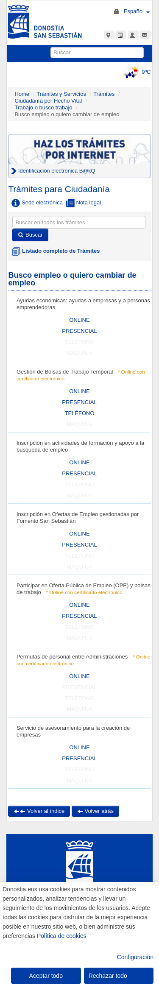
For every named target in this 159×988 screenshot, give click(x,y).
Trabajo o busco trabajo (43, 107)
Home (21, 94)
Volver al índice (39, 811)
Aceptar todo (46, 975)
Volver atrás (95, 811)
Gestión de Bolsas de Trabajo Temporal (65, 371)
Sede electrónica (36, 203)
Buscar (30, 235)
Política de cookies (61, 935)
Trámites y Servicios (61, 94)
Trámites (103, 94)
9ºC (135, 72)
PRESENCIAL (79, 331)
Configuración (135, 957)
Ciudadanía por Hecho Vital (48, 101)
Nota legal (83, 203)
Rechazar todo (108, 975)
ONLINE (79, 320)
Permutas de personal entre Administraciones (72, 656)
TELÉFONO (79, 413)
